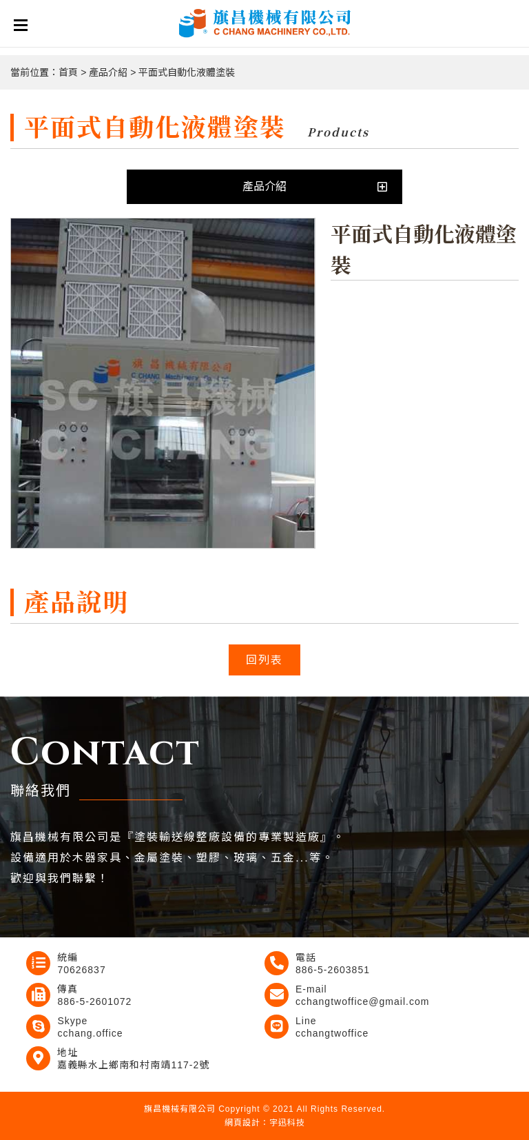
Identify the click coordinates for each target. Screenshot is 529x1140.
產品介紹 (108, 72)
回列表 (264, 660)
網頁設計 (242, 1123)
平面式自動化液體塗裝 (186, 72)
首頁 (68, 72)
